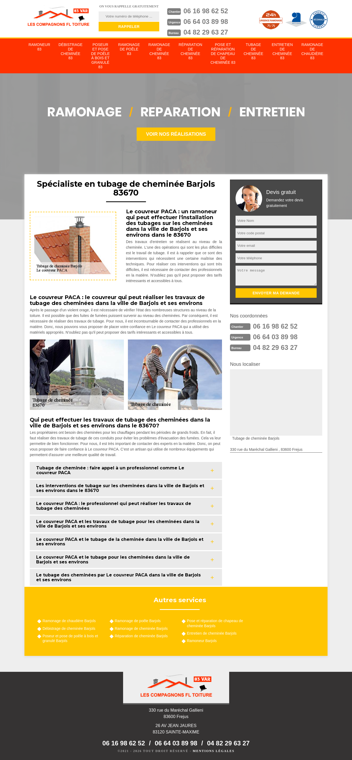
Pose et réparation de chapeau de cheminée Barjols (215, 623)
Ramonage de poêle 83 (129, 49)
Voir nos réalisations (176, 134)
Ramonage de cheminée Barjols (141, 628)
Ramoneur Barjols (202, 641)
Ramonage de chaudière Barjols (69, 621)
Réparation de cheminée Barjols (141, 636)
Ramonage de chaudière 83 (312, 51)
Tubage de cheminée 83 (253, 51)
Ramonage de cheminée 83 (159, 51)
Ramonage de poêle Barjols (138, 621)
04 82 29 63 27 (207, 32)
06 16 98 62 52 (207, 11)
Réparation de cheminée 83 (190, 51)
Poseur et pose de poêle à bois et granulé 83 (100, 56)
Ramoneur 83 (39, 47)
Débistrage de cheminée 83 (70, 51)
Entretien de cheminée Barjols (212, 633)
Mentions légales (213, 751)
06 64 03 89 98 (207, 22)
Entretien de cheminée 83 (282, 51)
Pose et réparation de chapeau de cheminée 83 (223, 54)
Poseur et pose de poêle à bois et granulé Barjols (70, 638)
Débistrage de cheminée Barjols (69, 628)
